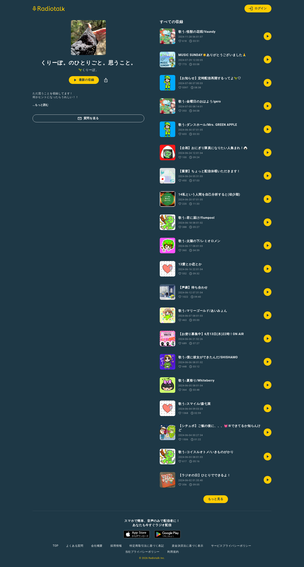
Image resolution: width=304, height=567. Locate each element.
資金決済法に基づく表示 (187, 545)
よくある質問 (74, 545)
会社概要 (97, 545)
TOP (55, 545)
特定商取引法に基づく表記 (147, 545)
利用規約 (173, 551)
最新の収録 (83, 80)
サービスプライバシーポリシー (231, 545)
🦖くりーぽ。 (88, 70)
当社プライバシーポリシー (142, 551)
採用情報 (116, 545)
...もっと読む (40, 104)
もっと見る (215, 499)
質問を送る (88, 118)
